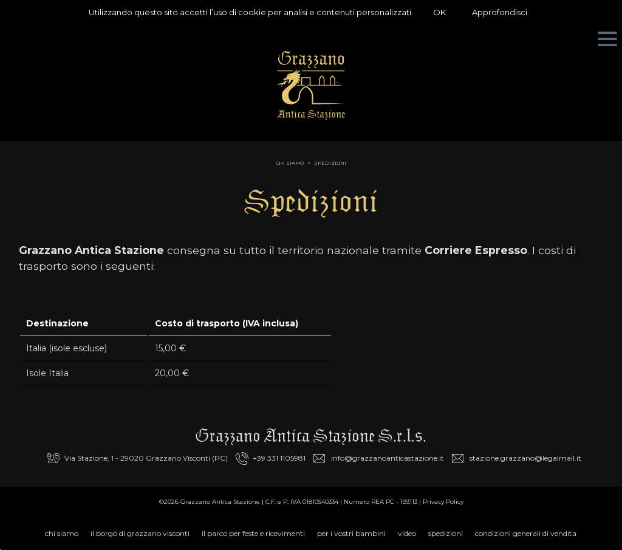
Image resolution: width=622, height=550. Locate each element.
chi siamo (290, 163)
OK (439, 12)
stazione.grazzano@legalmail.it (525, 457)
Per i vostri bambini (351, 533)
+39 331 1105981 (279, 457)
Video (407, 533)
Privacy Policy (443, 502)
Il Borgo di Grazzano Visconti (140, 533)
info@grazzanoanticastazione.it (387, 457)
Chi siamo (61, 533)
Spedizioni (330, 163)
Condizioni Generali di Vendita (525, 533)
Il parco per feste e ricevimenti (253, 533)
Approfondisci (499, 12)
